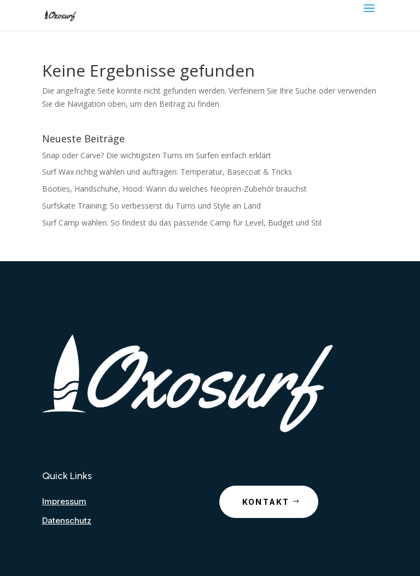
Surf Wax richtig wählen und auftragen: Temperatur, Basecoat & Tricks (167, 171)
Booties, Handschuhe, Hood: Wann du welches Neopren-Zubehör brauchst (174, 188)
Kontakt (266, 501)
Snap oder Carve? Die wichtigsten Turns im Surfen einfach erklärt (156, 155)
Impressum (64, 501)
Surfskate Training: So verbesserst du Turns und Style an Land (151, 205)
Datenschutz (66, 520)
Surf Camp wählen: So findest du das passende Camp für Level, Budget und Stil (182, 222)
